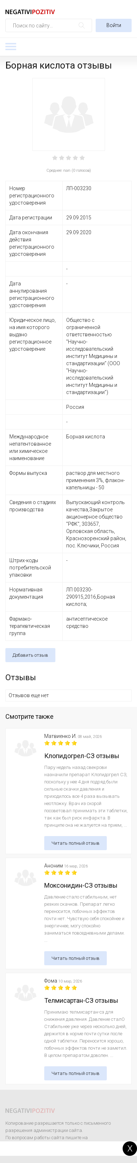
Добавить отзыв (30, 655)
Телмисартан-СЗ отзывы (81, 1000)
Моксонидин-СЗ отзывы (81, 885)
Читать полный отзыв (75, 843)
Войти (113, 25)
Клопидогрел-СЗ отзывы (81, 756)
